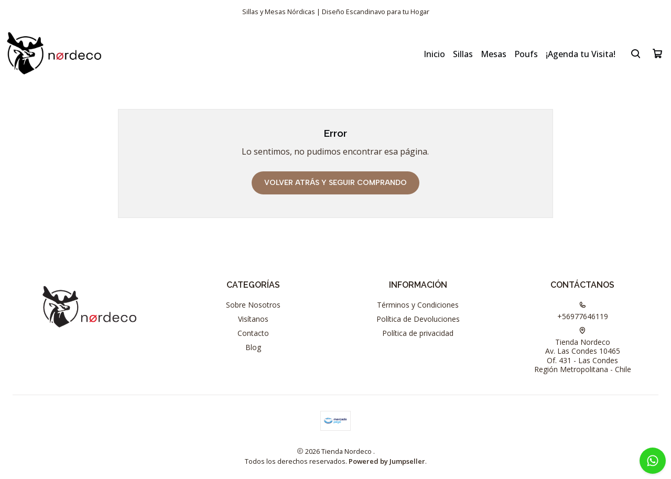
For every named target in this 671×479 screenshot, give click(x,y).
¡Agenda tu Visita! (580, 54)
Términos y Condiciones (418, 305)
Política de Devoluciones (418, 319)
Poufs (526, 54)
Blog (253, 347)
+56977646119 (582, 311)
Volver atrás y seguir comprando (335, 182)
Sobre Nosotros (253, 305)
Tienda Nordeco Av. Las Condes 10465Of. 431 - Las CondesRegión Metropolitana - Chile (582, 351)
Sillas (463, 54)
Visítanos (253, 319)
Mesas (493, 54)
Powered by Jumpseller (387, 461)
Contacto (253, 333)
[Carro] (657, 53)
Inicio (434, 54)
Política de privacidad (417, 333)
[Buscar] (635, 53)
